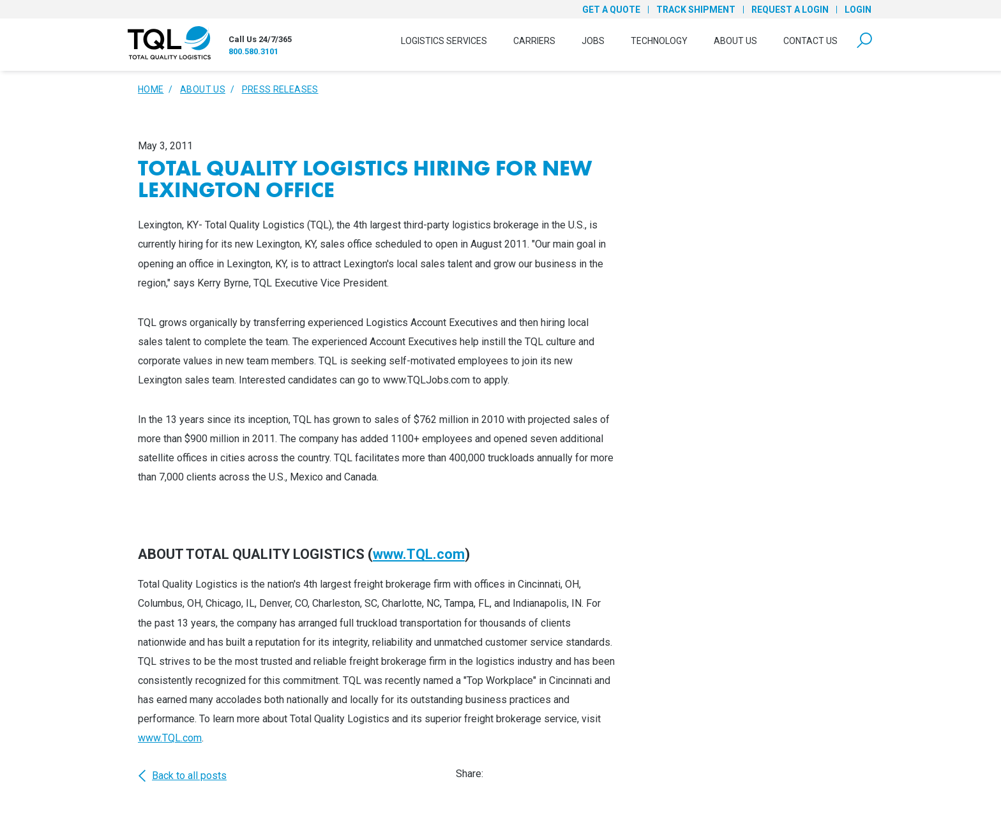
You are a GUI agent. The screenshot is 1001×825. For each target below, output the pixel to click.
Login (858, 9)
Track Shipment (695, 9)
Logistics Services (444, 41)
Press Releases (280, 89)
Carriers (534, 41)
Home (150, 89)
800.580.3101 (253, 51)
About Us (735, 41)
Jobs (593, 41)
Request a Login (790, 9)
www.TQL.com (419, 554)
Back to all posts (182, 776)
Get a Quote (611, 9)
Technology (659, 41)
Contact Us (810, 41)
